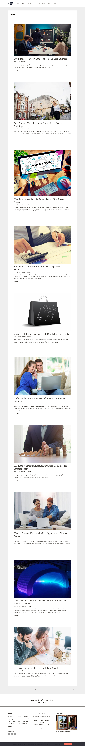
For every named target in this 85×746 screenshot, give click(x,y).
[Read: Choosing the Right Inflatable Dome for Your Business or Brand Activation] (42, 578)
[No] (83, 744)
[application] (23, 3)
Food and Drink (34, 3)
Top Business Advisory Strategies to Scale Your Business (40, 58)
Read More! (10, 726)
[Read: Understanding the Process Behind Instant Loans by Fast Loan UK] (42, 376)
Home (17, 3)
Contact (50, 3)
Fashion (40, 3)
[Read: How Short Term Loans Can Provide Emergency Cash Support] (42, 244)
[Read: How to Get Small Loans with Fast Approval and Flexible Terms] (42, 511)
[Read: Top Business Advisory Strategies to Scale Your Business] (42, 39)
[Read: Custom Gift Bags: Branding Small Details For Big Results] (42, 311)
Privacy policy (69, 744)
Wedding (28, 3)
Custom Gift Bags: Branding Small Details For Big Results (41, 334)
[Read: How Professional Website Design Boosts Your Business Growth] (42, 172)
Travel (45, 3)
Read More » (16, 70)
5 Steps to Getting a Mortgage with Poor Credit (36, 668)
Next (74, 689)
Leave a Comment (18, 61)
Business (22, 3)
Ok (64, 744)
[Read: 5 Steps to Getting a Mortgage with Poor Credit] (42, 646)
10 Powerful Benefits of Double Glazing (41, 724)
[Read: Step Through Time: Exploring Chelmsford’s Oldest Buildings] (42, 101)
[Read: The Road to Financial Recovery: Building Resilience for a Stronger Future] (42, 443)
